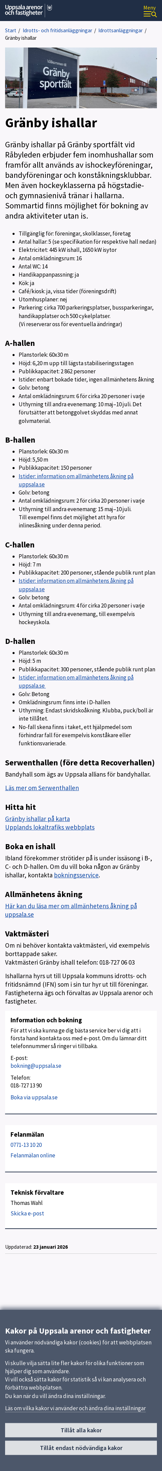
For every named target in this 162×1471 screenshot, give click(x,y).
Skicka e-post (27, 1213)
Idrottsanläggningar (120, 30)
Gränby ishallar (21, 38)
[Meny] (150, 11)
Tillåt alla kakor (81, 1433)
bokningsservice (76, 875)
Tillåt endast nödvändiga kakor (81, 1451)
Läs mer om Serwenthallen (42, 788)
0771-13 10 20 (26, 1145)
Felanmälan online (33, 1155)
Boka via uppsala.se (34, 1097)
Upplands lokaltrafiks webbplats (50, 827)
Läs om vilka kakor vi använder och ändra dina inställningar (75, 1411)
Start (10, 30)
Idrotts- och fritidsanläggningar (57, 30)
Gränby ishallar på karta (37, 819)
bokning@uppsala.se (36, 1065)
